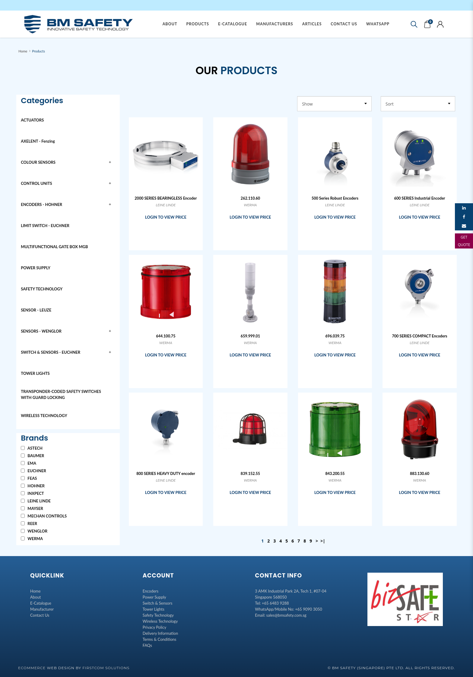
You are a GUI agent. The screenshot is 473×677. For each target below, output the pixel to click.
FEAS (29, 478)
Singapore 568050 (271, 597)
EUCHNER (33, 470)
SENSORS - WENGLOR (41, 331)
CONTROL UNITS (36, 183)
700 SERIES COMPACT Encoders (419, 336)
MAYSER (32, 508)
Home (22, 51)
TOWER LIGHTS (35, 373)
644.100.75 (165, 336)
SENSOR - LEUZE (36, 310)
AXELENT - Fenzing (38, 141)
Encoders (151, 591)
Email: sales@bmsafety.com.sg (280, 615)
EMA (28, 463)
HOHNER (33, 485)
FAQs (147, 645)
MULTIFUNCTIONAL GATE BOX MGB (54, 246)
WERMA (32, 538)
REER (29, 523)
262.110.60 (250, 198)
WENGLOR (34, 531)
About (35, 597)
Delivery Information (160, 633)
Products (38, 51)
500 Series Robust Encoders (335, 198)
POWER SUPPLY (35, 267)
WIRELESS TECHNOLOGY (44, 415)
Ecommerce (32, 668)
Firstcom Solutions (105, 668)
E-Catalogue (40, 603)
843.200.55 (334, 473)
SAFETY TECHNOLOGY (41, 288)
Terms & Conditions (159, 639)
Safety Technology (158, 615)
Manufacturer (42, 609)
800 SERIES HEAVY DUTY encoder (165, 473)
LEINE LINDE (36, 500)
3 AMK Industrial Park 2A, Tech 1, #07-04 (290, 591)
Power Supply (154, 597)
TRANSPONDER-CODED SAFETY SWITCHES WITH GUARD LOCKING (61, 394)
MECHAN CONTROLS (44, 516)
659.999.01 (250, 336)
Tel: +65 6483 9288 (272, 603)
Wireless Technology (160, 621)
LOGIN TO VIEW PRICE (165, 217)
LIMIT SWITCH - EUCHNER (45, 225)
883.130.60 (419, 473)
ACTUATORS (32, 120)
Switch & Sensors (158, 603)
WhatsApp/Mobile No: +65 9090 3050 (288, 609)
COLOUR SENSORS (38, 162)
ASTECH (32, 448)
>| (322, 541)
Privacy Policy (154, 627)
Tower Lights (153, 609)
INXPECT (32, 493)
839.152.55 (250, 473)
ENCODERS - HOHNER (41, 204)
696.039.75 (334, 336)
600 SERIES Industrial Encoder (419, 198)
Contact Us (39, 615)
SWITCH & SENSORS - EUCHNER (50, 352)
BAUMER (32, 455)
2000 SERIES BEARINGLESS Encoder (166, 198)
